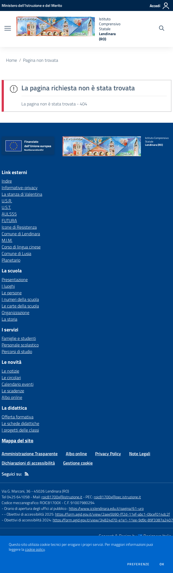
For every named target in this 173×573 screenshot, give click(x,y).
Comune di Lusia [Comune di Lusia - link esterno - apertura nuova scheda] (16, 253)
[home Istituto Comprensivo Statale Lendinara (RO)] (68, 28)
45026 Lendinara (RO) (51, 491)
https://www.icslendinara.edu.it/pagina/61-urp (106, 508)
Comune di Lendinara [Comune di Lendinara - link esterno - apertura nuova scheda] (21, 233)
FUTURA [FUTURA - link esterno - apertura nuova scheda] (9, 220)
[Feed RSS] (26, 473)
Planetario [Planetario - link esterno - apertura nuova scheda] (11, 260)
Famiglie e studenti (19, 338)
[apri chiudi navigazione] (7, 29)
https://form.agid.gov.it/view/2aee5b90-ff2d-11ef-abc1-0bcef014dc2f (112, 514)
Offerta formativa (17, 416)
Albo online (12, 397)
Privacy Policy (108, 453)
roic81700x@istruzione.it (61, 497)
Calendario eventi (17, 384)
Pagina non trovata (40, 60)
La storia (9, 319)
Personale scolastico (20, 345)
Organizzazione (15, 312)
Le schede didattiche (20, 423)
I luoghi (8, 286)
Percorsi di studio (17, 351)
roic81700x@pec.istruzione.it (117, 497)
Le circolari (11, 377)
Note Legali (139, 453)
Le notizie (10, 371)
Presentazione (15, 279)
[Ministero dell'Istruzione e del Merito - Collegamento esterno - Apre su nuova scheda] (32, 5)
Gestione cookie (78, 463)
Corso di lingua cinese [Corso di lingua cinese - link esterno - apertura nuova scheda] (21, 247)
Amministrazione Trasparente (30, 453)
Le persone (12, 292)
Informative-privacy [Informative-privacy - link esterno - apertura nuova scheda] (20, 187)
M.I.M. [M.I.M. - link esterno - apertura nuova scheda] (7, 240)
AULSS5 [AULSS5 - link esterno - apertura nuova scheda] (9, 214)
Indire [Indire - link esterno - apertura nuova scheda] (7, 181)
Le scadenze (13, 390)
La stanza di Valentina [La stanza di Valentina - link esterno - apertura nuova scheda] (22, 194)
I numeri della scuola (20, 299)
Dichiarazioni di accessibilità (28, 463)
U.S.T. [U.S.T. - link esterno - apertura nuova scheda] (6, 207)
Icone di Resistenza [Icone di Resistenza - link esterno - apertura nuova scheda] (19, 227)
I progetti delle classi (20, 430)
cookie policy (35, 549)
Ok (162, 564)
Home (11, 60)
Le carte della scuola (20, 306)
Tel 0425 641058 (16, 497)
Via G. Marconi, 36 (16, 491)
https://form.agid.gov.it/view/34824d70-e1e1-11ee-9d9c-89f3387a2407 (113, 520)
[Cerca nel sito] (161, 28)
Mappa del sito (17, 440)
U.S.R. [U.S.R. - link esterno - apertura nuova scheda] (7, 200)
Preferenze (138, 564)
